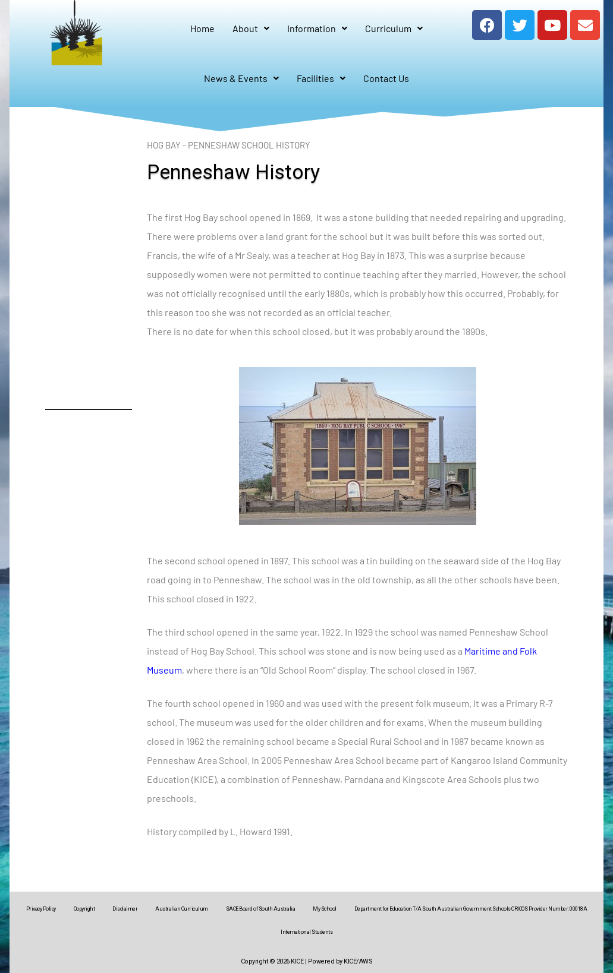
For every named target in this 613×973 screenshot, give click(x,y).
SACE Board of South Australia (261, 909)
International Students (306, 932)
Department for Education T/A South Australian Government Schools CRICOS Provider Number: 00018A (470, 909)
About (250, 28)
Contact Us (386, 78)
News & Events (241, 78)
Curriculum (394, 28)
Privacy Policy (41, 909)
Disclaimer (124, 909)
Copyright (84, 909)
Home (202, 28)
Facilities (321, 78)
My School (325, 909)
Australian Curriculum (181, 909)
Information (317, 28)
